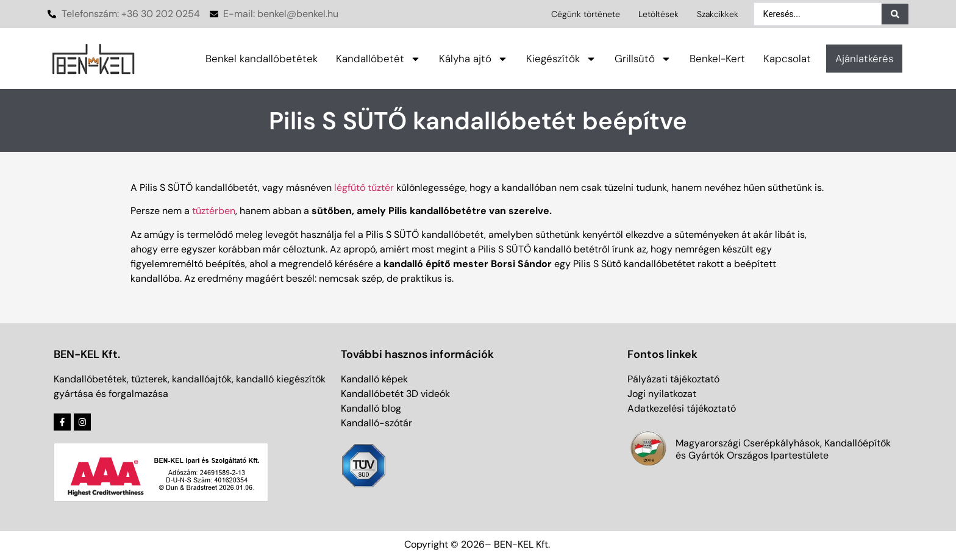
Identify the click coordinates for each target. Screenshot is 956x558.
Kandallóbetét (378, 59)
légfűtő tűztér (364, 187)
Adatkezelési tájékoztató (681, 408)
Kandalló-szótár (376, 423)
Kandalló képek (374, 379)
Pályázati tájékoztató (673, 379)
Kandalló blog (371, 408)
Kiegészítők (561, 59)
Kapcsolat (787, 58)
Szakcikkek (717, 14)
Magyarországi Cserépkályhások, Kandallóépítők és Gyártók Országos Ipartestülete (783, 449)
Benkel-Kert (717, 58)
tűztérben (213, 210)
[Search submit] (895, 14)
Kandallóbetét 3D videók (395, 393)
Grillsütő (643, 59)
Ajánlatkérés (864, 58)
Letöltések (658, 14)
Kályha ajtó (473, 59)
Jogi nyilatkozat (661, 393)
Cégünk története (585, 14)
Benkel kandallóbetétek (261, 58)
